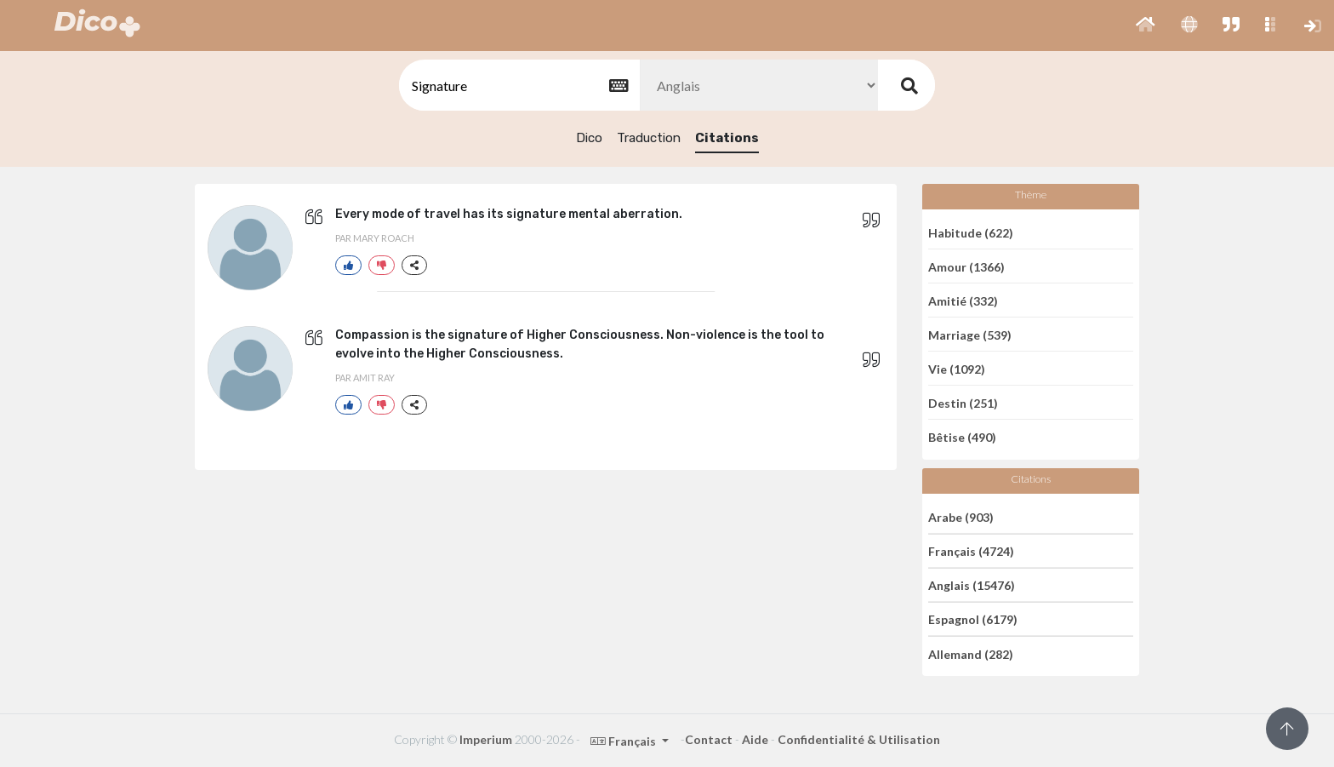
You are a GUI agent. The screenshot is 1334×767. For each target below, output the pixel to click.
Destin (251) (963, 402)
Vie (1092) (956, 368)
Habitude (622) (970, 232)
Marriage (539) (970, 334)
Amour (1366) (966, 266)
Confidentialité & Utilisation (859, 739)
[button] (1145, 25)
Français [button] (624, 741)
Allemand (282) (970, 653)
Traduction (649, 138)
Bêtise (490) (962, 437)
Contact (709, 739)
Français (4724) (971, 551)
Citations (727, 138)
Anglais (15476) (971, 585)
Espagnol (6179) (973, 619)
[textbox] (518, 85)
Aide (755, 739)
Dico (589, 138)
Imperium (485, 739)
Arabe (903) (961, 516)
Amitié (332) (963, 300)
